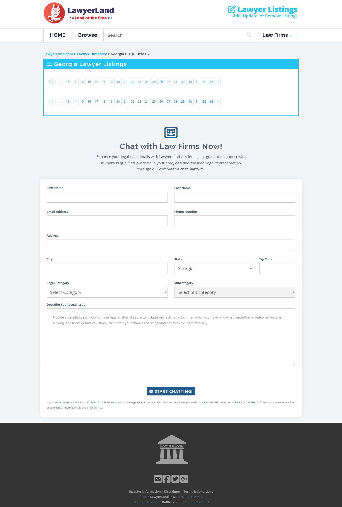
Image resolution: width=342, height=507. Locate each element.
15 (82, 82)
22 (132, 82)
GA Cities (139, 54)
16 (89, 82)
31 (197, 82)
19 (111, 82)
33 (211, 82)
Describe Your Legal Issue (66, 304)
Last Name (182, 188)
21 (125, 82)
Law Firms (277, 35)
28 (175, 82)
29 (183, 82)
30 (190, 82)
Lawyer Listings (263, 9)
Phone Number (185, 212)
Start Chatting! (171, 391)
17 (96, 82)
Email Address (57, 212)
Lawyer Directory (92, 54)
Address (53, 235)
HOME (57, 35)
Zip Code (265, 259)
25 (154, 82)
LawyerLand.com (58, 54)
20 (118, 82)
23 (139, 82)
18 (103, 82)
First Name (55, 188)
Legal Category (58, 283)
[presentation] (171, 376)
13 (67, 82)
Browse (87, 35)
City (50, 259)
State (178, 259)
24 (147, 82)
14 (75, 82)
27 (168, 82)
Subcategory (183, 283)
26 (161, 82)
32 (204, 82)
